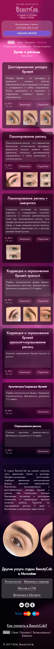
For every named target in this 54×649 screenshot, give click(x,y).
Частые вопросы (42, 46)
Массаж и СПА (27, 588)
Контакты (30, 42)
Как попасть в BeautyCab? (27, 625)
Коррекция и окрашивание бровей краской (28, 273)
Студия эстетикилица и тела (27, 11)
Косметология (13, 581)
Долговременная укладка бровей (27, 69)
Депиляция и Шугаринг (27, 594)
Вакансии (27, 635)
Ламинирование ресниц (27, 136)
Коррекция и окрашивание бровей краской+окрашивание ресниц (28, 340)
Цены (20, 42)
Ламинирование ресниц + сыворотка (28, 200)
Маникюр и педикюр (36, 581)
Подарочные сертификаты (17, 46)
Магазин (42, 42)
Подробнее (43, 104)
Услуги (11, 42)
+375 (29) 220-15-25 (27, 27)
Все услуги (27, 55)
